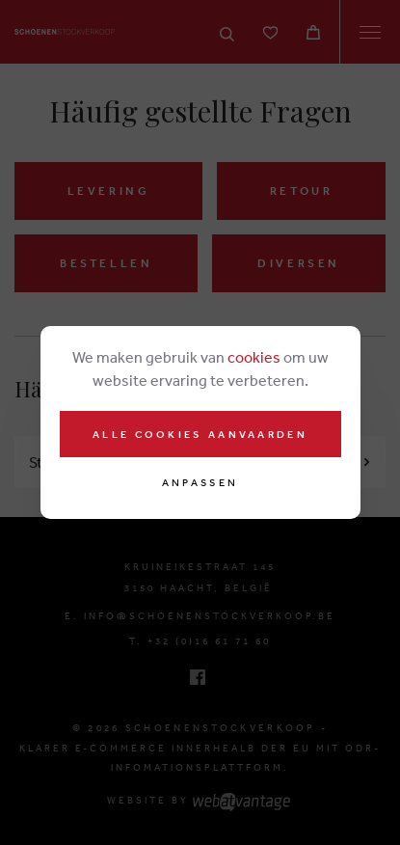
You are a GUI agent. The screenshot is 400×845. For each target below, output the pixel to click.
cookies (253, 357)
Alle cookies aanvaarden (200, 434)
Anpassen (200, 483)
